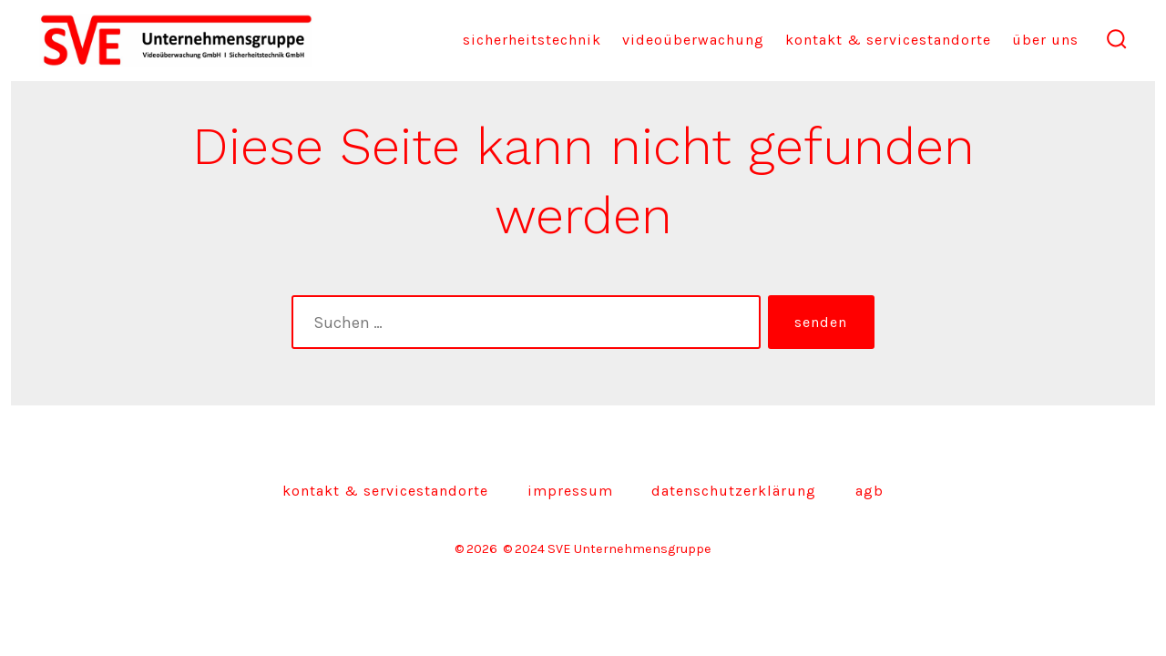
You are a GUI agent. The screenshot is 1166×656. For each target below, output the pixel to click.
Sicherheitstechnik (532, 39)
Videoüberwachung (693, 39)
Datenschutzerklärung (733, 490)
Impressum (570, 490)
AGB (869, 490)
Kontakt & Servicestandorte (888, 39)
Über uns (1045, 39)
